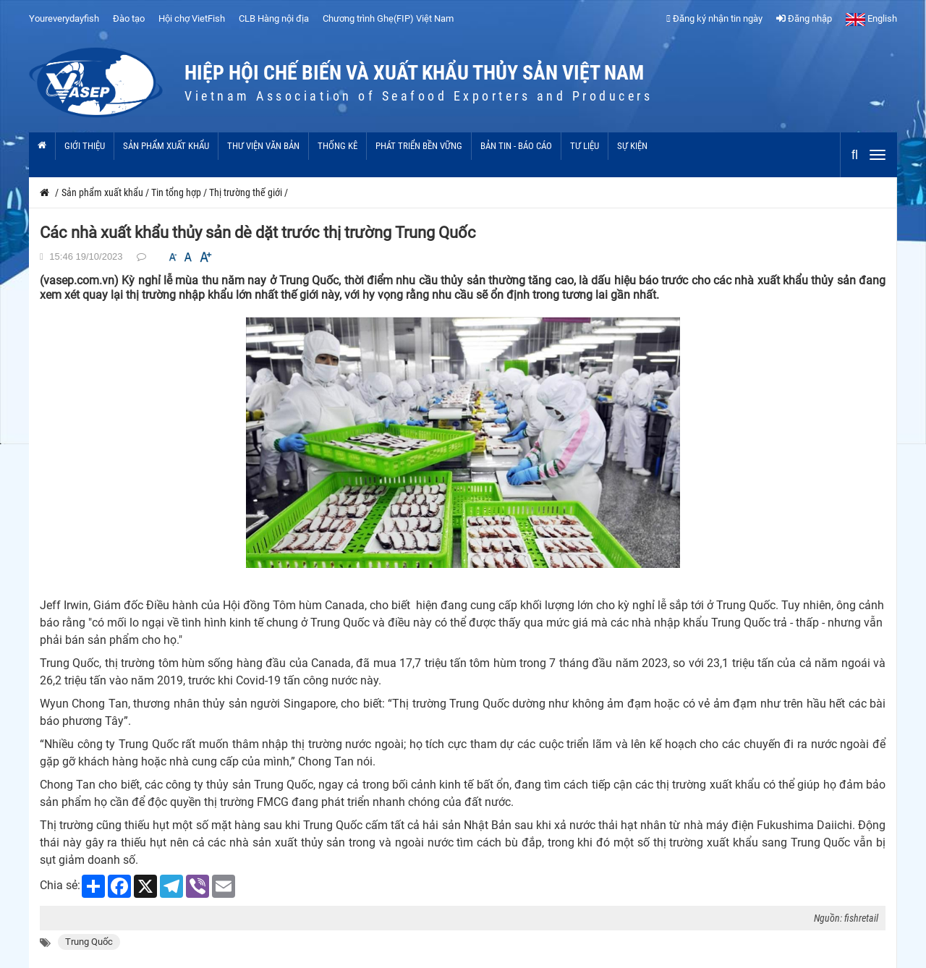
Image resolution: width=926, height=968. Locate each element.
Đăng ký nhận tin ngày (714, 18)
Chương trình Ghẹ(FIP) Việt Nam (388, 18)
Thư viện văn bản (263, 145)
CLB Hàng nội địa (274, 18)
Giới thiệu (84, 145)
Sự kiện (632, 145)
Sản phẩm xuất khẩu (166, 145)
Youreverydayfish (64, 18)
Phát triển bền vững (418, 145)
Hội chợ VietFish (191, 18)
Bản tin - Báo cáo (516, 145)
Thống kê (337, 145)
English (871, 18)
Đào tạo (129, 18)
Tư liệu (584, 145)
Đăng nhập (804, 18)
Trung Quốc (89, 941)
